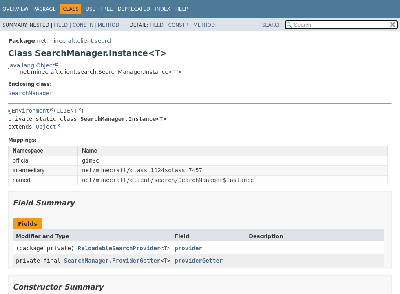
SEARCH (272, 25)
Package (44, 9)
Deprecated (134, 9)
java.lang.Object (31, 65)
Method (108, 25)
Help (181, 9)
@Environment (28, 110)
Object (45, 126)
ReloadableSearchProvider (119, 248)
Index (162, 9)
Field (61, 25)
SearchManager (30, 93)
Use (90, 9)
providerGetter (199, 260)
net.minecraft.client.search (75, 41)
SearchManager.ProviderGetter (112, 260)
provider (188, 248)
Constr (83, 25)
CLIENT (67, 110)
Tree (106, 9)
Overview (15, 9)
